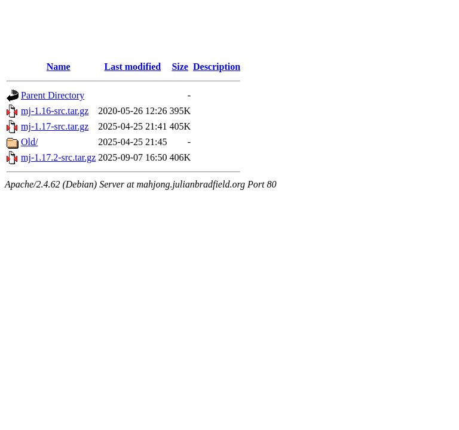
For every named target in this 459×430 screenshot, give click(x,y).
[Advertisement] (222, 32)
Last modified (133, 67)
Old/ (29, 142)
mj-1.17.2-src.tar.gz (58, 157)
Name (59, 67)
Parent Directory (52, 95)
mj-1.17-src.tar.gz (54, 126)
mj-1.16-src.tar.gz (54, 111)
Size (180, 67)
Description (216, 67)
